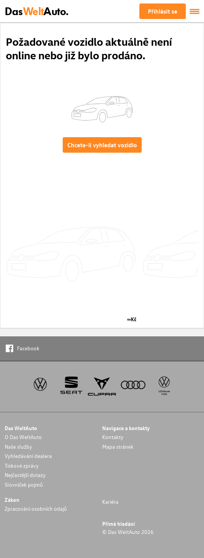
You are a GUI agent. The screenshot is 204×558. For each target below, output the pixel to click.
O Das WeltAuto (23, 437)
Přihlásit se (162, 11)
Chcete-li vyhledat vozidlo (102, 145)
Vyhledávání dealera (28, 456)
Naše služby (18, 446)
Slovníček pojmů (24, 484)
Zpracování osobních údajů (36, 508)
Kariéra (110, 501)
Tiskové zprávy (22, 465)
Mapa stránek (118, 446)
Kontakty (112, 437)
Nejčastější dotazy (25, 475)
